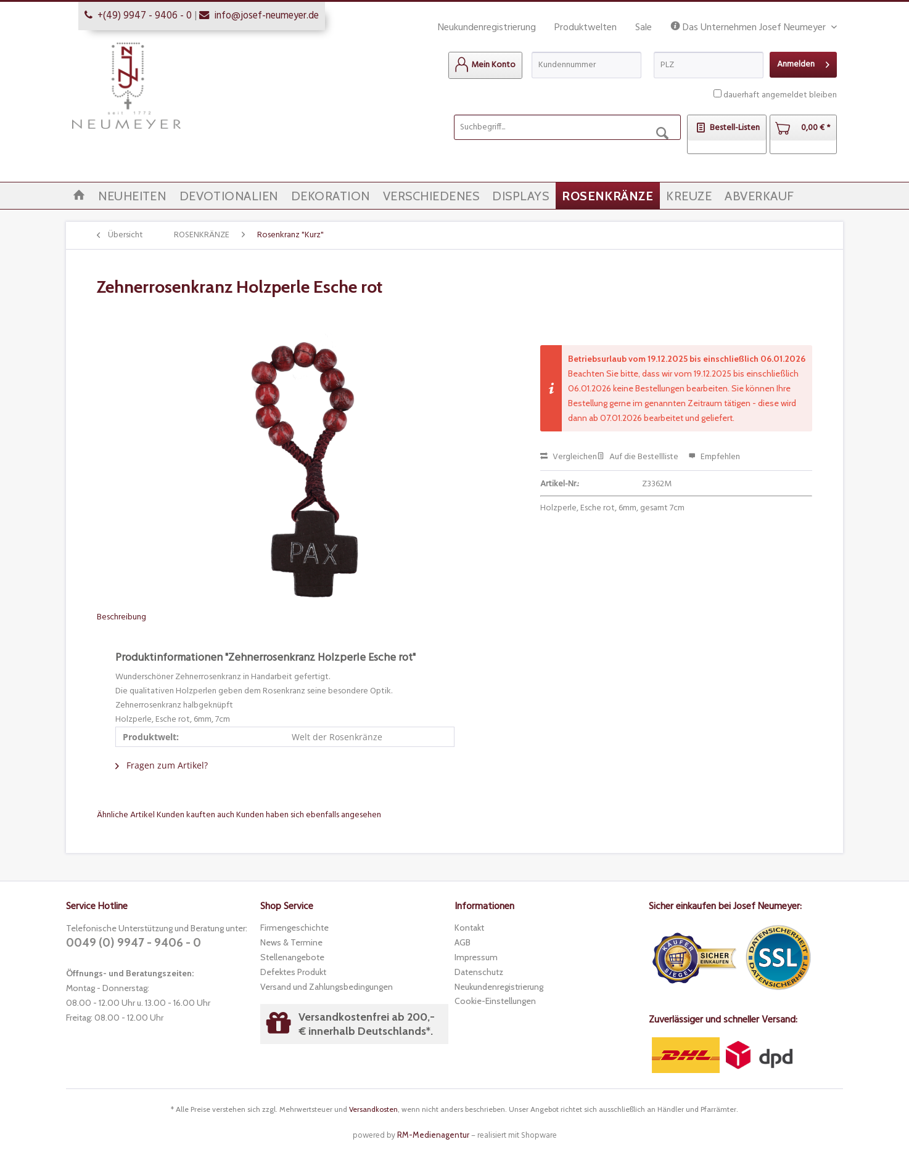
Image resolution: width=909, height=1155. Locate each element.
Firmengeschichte (294, 927)
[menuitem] (485, 65)
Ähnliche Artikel (126, 815)
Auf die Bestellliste (637, 457)
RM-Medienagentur (433, 1135)
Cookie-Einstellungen (495, 1000)
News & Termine (291, 942)
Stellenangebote (292, 957)
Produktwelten (585, 28)
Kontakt (469, 927)
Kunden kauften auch (195, 815)
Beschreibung (121, 617)
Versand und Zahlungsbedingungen (326, 986)
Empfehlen (714, 457)
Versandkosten (373, 1109)
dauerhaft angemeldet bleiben (780, 95)
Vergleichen (568, 457)
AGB (462, 942)
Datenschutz (478, 971)
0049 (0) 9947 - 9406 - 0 (133, 943)
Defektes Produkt (293, 971)
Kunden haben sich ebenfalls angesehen (308, 815)
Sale (643, 28)
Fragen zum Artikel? (161, 765)
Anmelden (803, 63)
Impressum (476, 957)
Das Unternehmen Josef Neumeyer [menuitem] (749, 28)
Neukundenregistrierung (487, 28)
